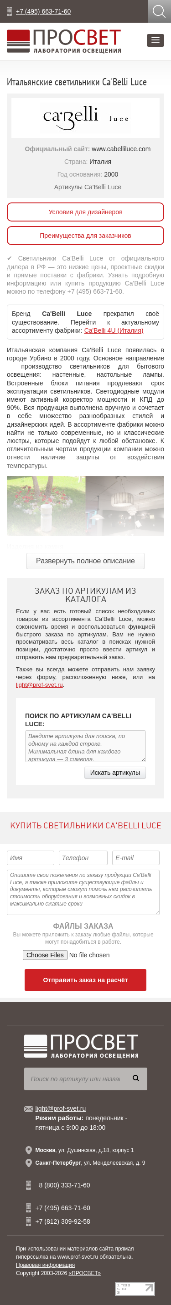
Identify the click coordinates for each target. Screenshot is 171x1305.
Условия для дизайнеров (85, 212)
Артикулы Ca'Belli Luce (87, 187)
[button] (155, 40)
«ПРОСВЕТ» (84, 1273)
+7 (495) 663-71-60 (43, 11)
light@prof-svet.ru (39, 684)
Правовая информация (45, 1265)
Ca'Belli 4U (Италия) (114, 330)
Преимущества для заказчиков (85, 235)
